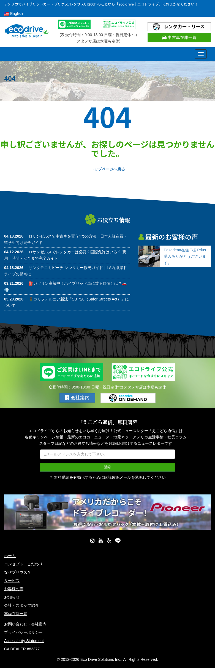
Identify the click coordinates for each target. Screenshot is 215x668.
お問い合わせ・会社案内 (25, 624)
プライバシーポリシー (23, 632)
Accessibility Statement (24, 640)
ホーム (10, 555)
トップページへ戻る (107, 169)
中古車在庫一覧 (179, 37)
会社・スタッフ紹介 (21, 605)
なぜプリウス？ (17, 572)
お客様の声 (13, 588)
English (13, 13)
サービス (12, 580)
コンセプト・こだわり (23, 563)
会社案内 (77, 397)
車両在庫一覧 (15, 613)
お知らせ (12, 597)
